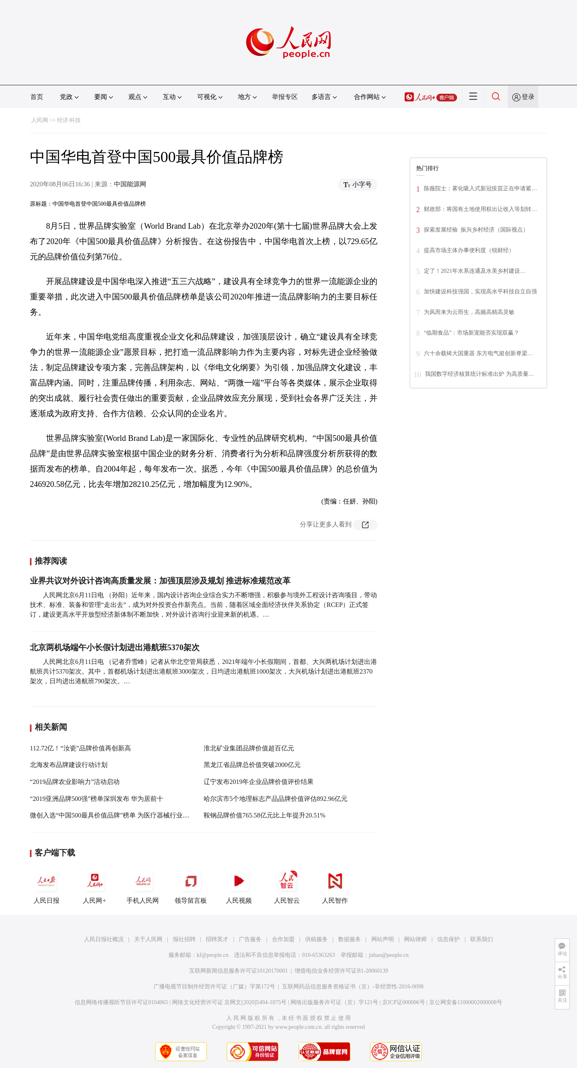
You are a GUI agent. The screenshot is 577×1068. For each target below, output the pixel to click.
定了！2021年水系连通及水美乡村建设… (475, 271)
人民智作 (335, 885)
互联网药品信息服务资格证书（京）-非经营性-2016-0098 (352, 987)
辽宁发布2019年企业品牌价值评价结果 (259, 781)
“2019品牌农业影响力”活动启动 (75, 781)
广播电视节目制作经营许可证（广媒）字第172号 (214, 987)
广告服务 (250, 939)
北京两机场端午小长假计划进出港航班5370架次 (115, 647)
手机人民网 (142, 885)
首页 (36, 96)
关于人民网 (148, 939)
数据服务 (349, 939)
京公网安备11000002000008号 (465, 1002)
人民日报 (46, 885)
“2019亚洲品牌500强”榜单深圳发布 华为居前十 (96, 798)
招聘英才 (217, 939)
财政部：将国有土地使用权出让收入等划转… (480, 209)
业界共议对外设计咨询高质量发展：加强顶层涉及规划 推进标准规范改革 (160, 580)
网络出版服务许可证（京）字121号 (334, 1002)
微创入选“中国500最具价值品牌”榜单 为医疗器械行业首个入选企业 (125, 815)
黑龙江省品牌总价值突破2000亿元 (252, 764)
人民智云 (287, 885)
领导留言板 (191, 885)
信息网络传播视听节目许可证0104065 (121, 1002)
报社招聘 (184, 939)
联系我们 (481, 939)
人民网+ (94, 885)
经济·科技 (69, 120)
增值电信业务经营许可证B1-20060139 (341, 971)
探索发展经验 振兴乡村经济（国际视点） (476, 230)
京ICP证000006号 (403, 1002)
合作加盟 (283, 939)
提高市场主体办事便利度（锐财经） (469, 250)
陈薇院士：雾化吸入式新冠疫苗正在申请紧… (480, 188)
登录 (528, 96)
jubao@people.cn (389, 955)
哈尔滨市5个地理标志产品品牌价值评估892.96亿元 (275, 798)
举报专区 (285, 96)
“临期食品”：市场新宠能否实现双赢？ (471, 333)
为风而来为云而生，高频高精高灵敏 (469, 312)
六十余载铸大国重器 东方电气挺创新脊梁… (478, 353)
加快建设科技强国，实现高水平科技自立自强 (480, 292)
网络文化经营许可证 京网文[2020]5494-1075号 (229, 1002)
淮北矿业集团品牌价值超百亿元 (249, 748)
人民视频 (239, 885)
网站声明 (382, 939)
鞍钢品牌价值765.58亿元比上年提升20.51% (264, 815)
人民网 (39, 120)
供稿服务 (316, 939)
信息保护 (448, 939)
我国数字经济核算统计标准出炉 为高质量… (479, 374)
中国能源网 (130, 184)
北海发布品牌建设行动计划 (68, 764)
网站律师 (415, 939)
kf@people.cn (213, 955)
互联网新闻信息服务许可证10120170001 (238, 971)
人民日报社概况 (104, 939)
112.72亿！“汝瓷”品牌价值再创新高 (80, 748)
